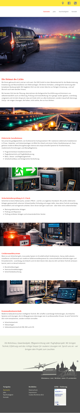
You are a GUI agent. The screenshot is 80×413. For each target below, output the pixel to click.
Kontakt (74, 12)
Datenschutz (33, 390)
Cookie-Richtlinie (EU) (36, 395)
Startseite (46, 12)
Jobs (54, 12)
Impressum (33, 393)
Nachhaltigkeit (64, 12)
